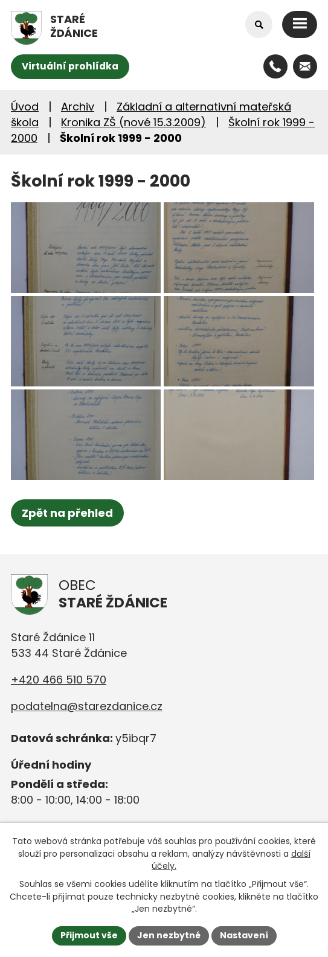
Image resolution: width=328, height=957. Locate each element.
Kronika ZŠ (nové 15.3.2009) (133, 122)
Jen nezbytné (169, 935)
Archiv (77, 106)
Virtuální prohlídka (70, 66)
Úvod (25, 106)
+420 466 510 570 (58, 679)
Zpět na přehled (67, 512)
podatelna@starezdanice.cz (86, 706)
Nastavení (244, 935)
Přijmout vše (89, 935)
